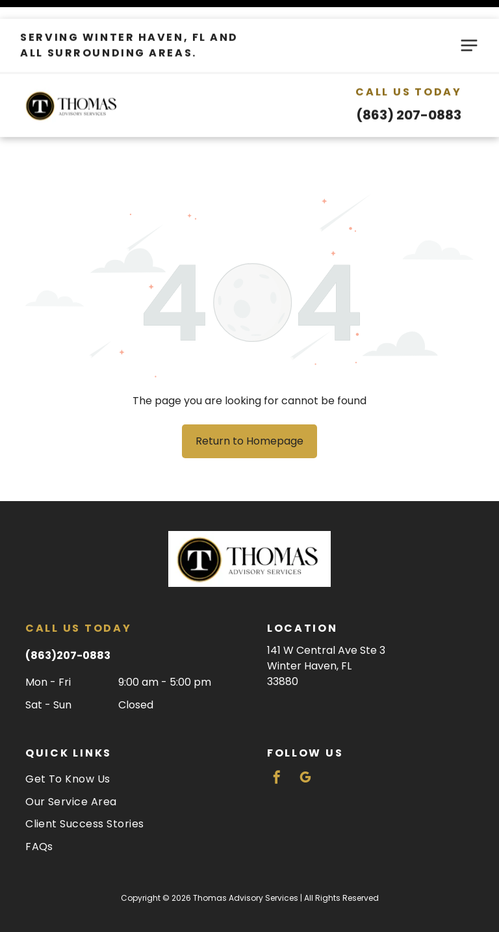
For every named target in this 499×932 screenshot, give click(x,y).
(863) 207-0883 (408, 96)
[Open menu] (469, 26)
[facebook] (277, 746)
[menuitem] (128, 746)
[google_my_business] (305, 746)
